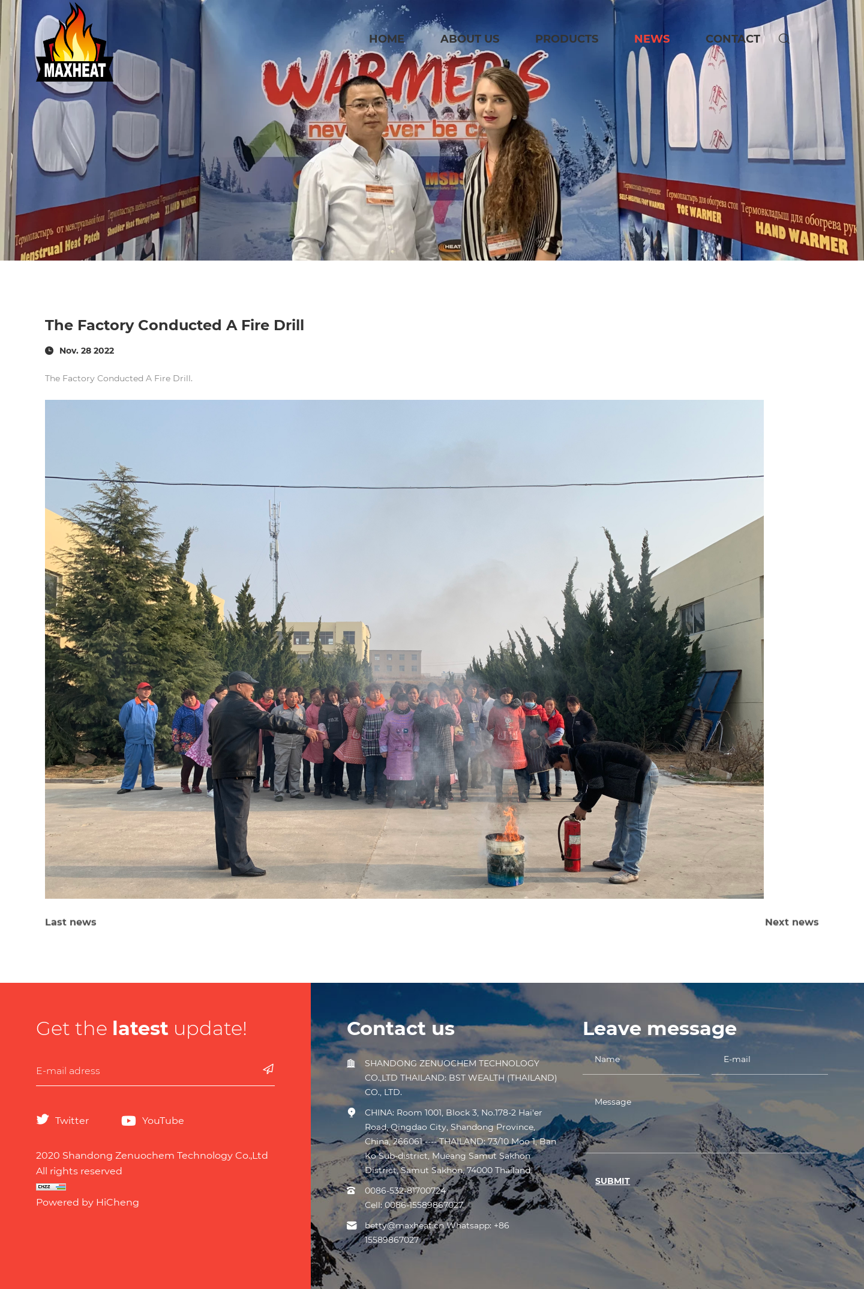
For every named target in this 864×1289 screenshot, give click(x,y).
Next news (792, 933)
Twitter (72, 1120)
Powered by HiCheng (87, 1202)
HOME (386, 39)
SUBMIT (612, 1181)
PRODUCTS (566, 39)
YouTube (163, 1120)
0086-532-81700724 (405, 1190)
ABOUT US (469, 39)
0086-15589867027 (424, 1205)
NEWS (652, 39)
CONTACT (733, 39)
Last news (71, 933)
